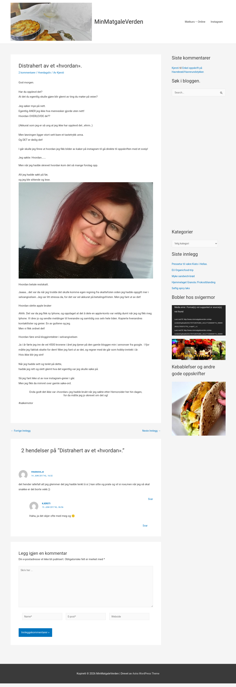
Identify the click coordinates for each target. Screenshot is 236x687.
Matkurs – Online (195, 21)
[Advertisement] (199, 165)
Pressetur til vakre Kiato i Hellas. (191, 265)
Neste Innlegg (151, 430)
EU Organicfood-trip (183, 271)
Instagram (217, 21)
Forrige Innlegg (21, 430)
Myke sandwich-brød (184, 277)
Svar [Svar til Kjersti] (144, 525)
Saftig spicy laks (181, 289)
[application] (199, 321)
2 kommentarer (28, 72)
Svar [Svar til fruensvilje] (150, 498)
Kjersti (175, 68)
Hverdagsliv (46, 72)
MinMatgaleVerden (121, 21)
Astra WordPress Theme (146, 677)
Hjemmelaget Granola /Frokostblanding (195, 283)
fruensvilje (38, 472)
